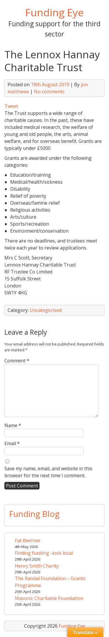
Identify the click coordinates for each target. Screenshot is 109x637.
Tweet (11, 106)
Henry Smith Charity (37, 566)
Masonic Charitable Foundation (49, 598)
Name (12, 425)
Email (12, 443)
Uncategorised (46, 310)
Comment (16, 360)
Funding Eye (54, 12)
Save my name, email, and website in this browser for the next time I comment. (48, 472)
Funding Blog (34, 513)
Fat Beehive (27, 540)
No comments (49, 91)
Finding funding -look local (44, 553)
